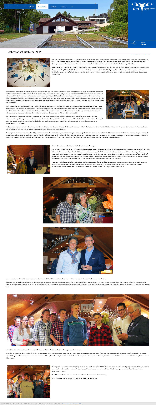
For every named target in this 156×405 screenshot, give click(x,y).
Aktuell (31, 7)
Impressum (69, 403)
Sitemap (64, 403)
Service (63, 7)
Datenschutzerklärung (78, 403)
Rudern (53, 7)
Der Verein (42, 7)
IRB (72, 7)
